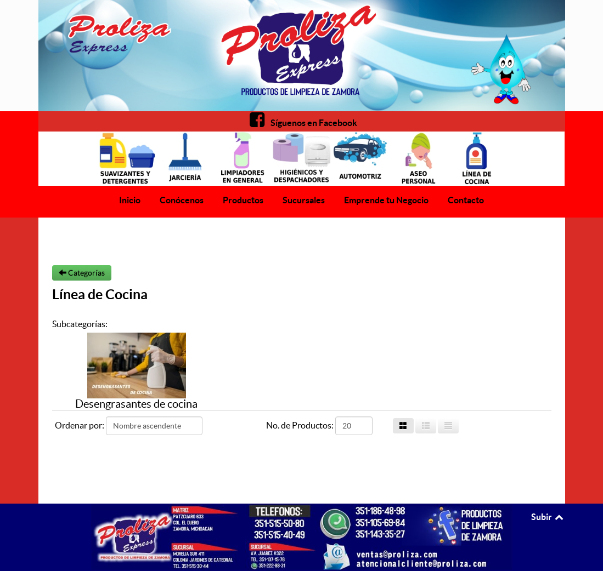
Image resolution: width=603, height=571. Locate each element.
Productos (243, 200)
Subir (548, 517)
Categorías (82, 273)
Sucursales (304, 200)
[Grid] (403, 425)
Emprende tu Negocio (386, 200)
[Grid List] (425, 425)
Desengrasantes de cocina (136, 404)
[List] (448, 425)
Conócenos (182, 200)
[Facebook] (301, 122)
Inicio (129, 200)
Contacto (466, 200)
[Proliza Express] (301, 55)
